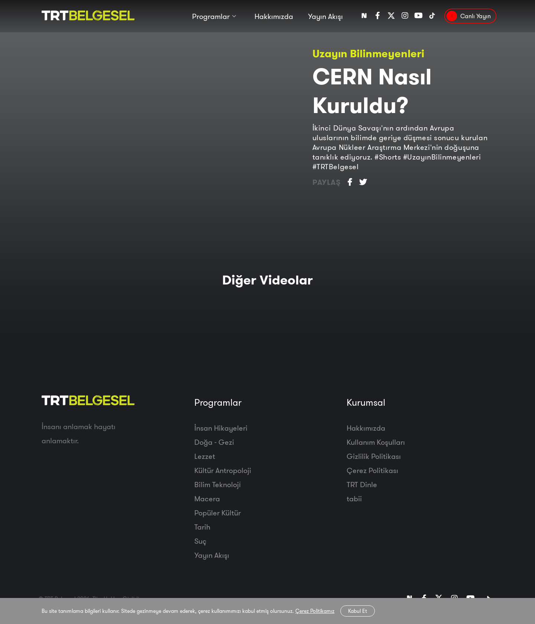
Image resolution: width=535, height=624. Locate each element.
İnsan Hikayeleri (220, 427)
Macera (207, 498)
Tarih (202, 526)
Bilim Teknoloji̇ (217, 484)
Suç (200, 541)
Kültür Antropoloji (222, 470)
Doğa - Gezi (214, 442)
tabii (354, 498)
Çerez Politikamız (314, 611)
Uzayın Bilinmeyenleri (368, 53)
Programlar (211, 17)
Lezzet (204, 456)
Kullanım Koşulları (376, 442)
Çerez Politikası (372, 470)
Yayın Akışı (325, 17)
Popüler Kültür (217, 512)
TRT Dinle (362, 484)
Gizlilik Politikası (374, 456)
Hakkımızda (273, 17)
